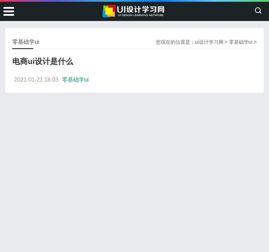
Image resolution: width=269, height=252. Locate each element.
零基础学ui (241, 42)
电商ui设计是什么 (42, 61)
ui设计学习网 (209, 42)
